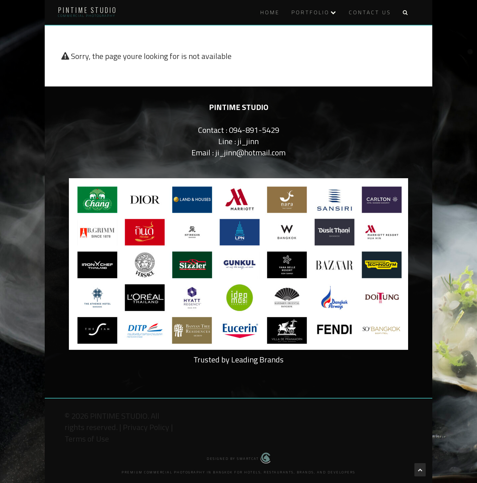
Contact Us (370, 12)
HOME (270, 12)
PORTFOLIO (311, 12)
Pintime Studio (87, 10)
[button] (405, 12)
